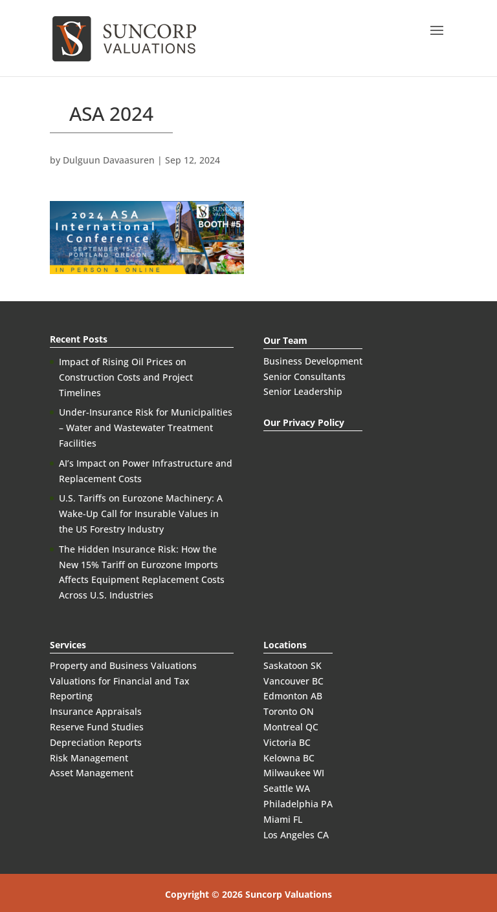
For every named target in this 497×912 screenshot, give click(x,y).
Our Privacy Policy (303, 422)
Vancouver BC (293, 681)
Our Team (285, 340)
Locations (285, 645)
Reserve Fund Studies (97, 727)
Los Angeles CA (296, 835)
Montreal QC (290, 727)
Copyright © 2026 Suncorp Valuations (248, 894)
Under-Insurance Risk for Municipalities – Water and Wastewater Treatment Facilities (145, 427)
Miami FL (282, 819)
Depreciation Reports (96, 742)
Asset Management (91, 773)
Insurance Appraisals (96, 711)
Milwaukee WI (293, 773)
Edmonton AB (292, 696)
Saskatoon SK (292, 665)
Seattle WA (286, 788)
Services (68, 645)
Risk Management (89, 758)
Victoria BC (287, 742)
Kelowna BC (289, 758)
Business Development (312, 361)
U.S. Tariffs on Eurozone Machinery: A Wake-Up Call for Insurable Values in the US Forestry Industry (141, 513)
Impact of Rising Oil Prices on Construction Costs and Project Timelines (126, 377)
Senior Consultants (304, 376)
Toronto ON (288, 711)
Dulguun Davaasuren (109, 160)
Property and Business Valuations (123, 665)
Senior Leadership (302, 391)
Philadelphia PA (298, 804)
